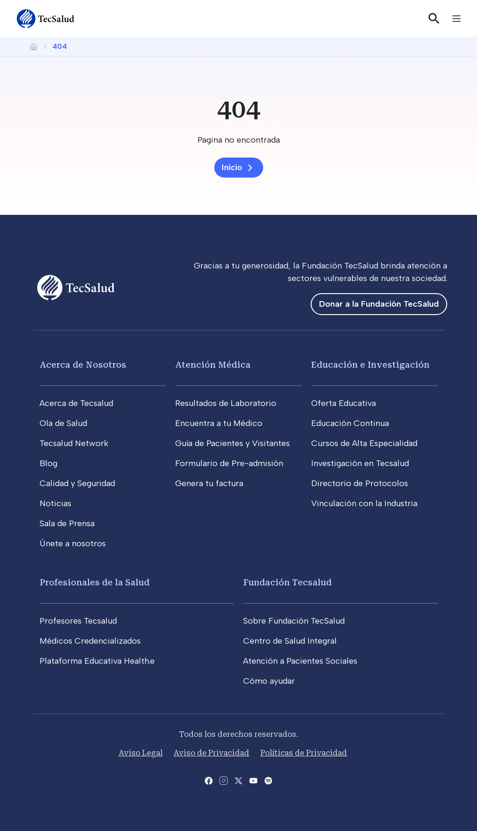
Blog (48, 463)
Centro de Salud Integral (290, 641)
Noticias (55, 503)
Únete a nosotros (73, 543)
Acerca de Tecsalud (76, 403)
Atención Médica (213, 365)
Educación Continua (350, 423)
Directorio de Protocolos (359, 483)
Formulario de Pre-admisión (229, 463)
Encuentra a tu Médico (218, 423)
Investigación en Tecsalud (360, 463)
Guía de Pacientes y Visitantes (232, 443)
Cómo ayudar (269, 681)
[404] (238, 109)
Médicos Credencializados (90, 641)
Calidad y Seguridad (77, 483)
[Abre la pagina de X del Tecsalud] (238, 780)
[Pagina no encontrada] (238, 140)
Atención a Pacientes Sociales (300, 661)
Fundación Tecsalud (287, 582)
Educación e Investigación (370, 365)
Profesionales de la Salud (95, 582)
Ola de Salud (63, 423)
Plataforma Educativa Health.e (97, 661)
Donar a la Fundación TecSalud (379, 304)
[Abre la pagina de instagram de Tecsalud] (223, 780)
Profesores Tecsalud (78, 621)
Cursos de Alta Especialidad (364, 443)
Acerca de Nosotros (83, 365)
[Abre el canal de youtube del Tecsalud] (253, 780)
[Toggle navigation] (456, 18)
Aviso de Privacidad (211, 753)
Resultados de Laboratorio (225, 403)
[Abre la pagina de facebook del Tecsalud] (208, 780)
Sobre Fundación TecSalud (294, 621)
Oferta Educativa (343, 403)
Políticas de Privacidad (303, 753)
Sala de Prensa (67, 523)
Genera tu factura (209, 483)
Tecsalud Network (74, 443)
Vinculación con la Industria (364, 503)
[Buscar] (434, 18)
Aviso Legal (141, 753)
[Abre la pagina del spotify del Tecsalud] (268, 780)
